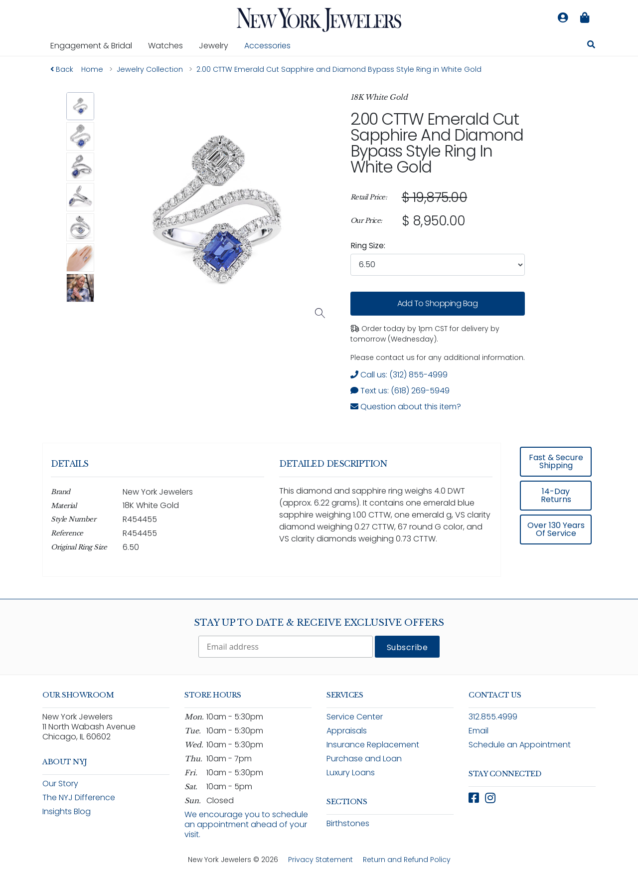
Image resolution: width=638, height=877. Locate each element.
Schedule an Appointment (520, 744)
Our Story (60, 783)
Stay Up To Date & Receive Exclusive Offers (319, 622)
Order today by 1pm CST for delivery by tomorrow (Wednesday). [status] (424, 334)
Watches (169, 45)
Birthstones (347, 823)
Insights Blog (66, 811)
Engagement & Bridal (95, 45)
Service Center (354, 716)
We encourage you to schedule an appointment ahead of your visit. (246, 824)
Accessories (267, 45)
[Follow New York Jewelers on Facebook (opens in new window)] (474, 798)
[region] (437, 209)
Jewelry (217, 45)
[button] (80, 106)
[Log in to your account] (563, 18)
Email (478, 730)
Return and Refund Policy (407, 860)
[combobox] (437, 265)
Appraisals (346, 730)
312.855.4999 (493, 716)
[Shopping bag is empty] (585, 18)
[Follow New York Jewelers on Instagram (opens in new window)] (490, 798)
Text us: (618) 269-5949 (400, 390)
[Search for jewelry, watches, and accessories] (591, 46)
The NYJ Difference (78, 797)
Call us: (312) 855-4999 (399, 374)
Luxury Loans (350, 772)
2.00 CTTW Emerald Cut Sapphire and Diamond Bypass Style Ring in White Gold (436, 143)
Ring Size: (367, 245)
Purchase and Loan (364, 758)
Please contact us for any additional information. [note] (437, 357)
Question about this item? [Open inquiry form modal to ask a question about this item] (405, 406)
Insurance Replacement (372, 744)
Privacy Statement (320, 860)
